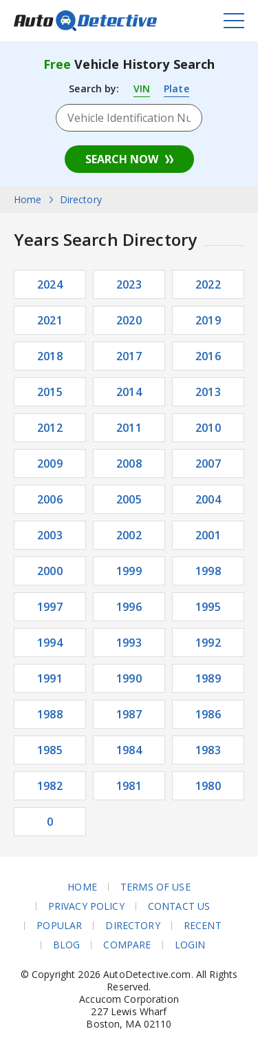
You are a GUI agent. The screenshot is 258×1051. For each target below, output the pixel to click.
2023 (129, 284)
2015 (50, 391)
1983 (208, 750)
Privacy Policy (86, 906)
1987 (129, 714)
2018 (50, 356)
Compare (127, 945)
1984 (129, 750)
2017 (129, 356)
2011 (129, 427)
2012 (50, 427)
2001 (208, 535)
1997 (50, 606)
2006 (50, 499)
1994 (50, 642)
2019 (208, 320)
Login (190, 945)
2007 (208, 463)
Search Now (121, 159)
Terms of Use (155, 887)
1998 (208, 571)
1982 (50, 785)
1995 (208, 606)
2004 (208, 499)
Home (82, 887)
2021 (50, 320)
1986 (208, 714)
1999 (129, 571)
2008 (129, 463)
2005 (129, 499)
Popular (59, 925)
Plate (176, 88)
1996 (129, 606)
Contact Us (179, 906)
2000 (50, 571)
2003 (50, 535)
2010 (208, 427)
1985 (50, 750)
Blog (66, 945)
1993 (129, 642)
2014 (129, 391)
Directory (132, 925)
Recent (203, 925)
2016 (208, 356)
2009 (50, 463)
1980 (208, 785)
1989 (208, 678)
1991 (50, 678)
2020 (129, 320)
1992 (208, 642)
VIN (141, 88)
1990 (129, 678)
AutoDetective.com (85, 20)
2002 (129, 535)
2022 (208, 284)
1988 (50, 714)
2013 (208, 391)
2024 (50, 284)
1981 (129, 785)
